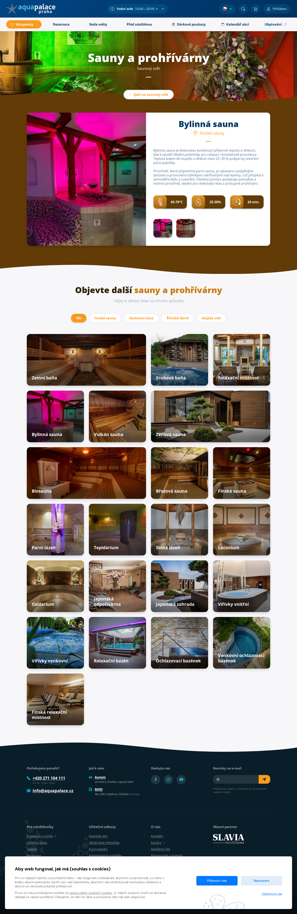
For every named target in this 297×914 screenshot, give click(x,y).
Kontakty (157, 836)
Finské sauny (105, 318)
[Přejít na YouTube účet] (181, 779)
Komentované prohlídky (105, 855)
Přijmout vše (217, 880)
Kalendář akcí (98, 836)
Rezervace (34, 855)
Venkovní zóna (141, 318)
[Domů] (30, 9)
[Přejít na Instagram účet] (168, 779)
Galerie (32, 849)
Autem (97, 777)
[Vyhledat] (243, 9)
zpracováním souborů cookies (91, 893)
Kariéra (158, 843)
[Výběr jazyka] (227, 9)
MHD (96, 789)
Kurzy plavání (98, 849)
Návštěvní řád (160, 849)
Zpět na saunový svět (148, 94)
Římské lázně (178, 318)
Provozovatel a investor (167, 855)
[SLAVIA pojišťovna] (228, 838)
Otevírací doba (37, 843)
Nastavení (261, 880)
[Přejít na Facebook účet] (155, 779)
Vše (78, 318)
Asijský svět (211, 318)
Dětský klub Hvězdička (104, 843)
